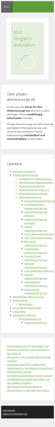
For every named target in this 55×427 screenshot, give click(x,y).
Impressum (9, 410)
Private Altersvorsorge (25, 175)
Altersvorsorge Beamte (32, 186)
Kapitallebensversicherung (34, 189)
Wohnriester (26, 304)
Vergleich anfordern (24, 171)
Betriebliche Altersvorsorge (28, 296)
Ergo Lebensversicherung (38, 271)
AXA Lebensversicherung (38, 237)
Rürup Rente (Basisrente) (27, 307)
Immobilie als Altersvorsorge (35, 178)
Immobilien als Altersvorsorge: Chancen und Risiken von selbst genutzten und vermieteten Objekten (29, 379)
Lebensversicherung (30, 197)
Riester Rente (20, 300)
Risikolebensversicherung (33, 193)
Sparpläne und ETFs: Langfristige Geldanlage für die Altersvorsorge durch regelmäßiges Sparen (30, 368)
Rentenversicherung (24, 315)
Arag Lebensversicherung (38, 234)
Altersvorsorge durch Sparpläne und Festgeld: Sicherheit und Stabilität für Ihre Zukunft (28, 349)
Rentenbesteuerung (30, 319)
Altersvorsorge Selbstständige (36, 182)
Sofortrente (19, 311)
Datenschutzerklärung (15, 413)
